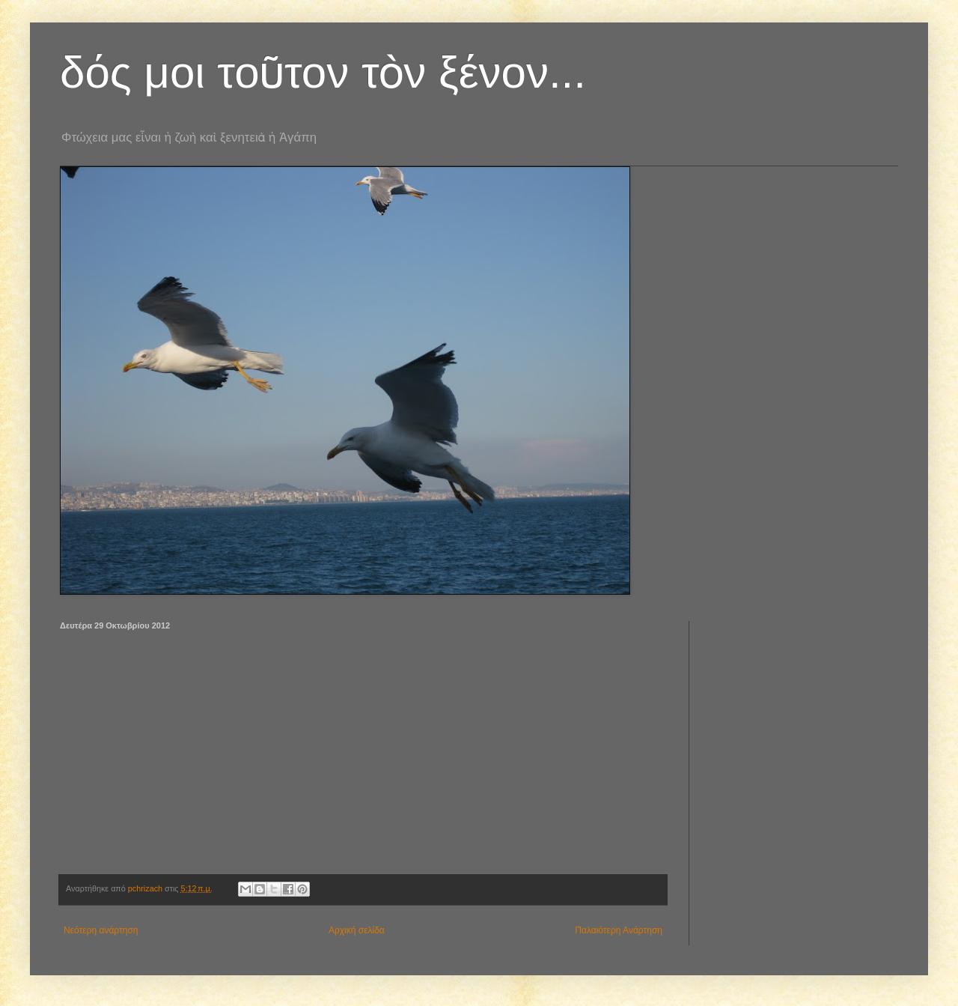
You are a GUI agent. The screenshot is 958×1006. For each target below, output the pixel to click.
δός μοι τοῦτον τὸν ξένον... (323, 72)
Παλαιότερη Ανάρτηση (618, 930)
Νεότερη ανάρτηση (101, 930)
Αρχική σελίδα (357, 930)
